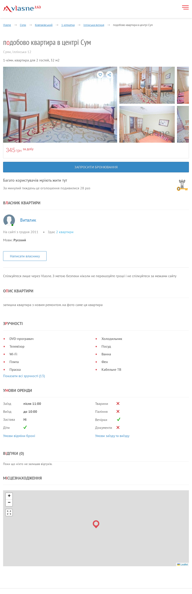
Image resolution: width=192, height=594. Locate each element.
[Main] (22, 9)
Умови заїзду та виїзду (112, 436)
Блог (67, 588)
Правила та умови (16, 584)
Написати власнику (25, 256)
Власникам (97, 578)
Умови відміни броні (19, 436)
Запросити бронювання (96, 167)
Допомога (97, 583)
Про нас (69, 578)
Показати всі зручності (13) (24, 376)
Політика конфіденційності (23, 590)
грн (19, 150)
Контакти (96, 588)
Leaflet (182, 540)
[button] (96, 500)
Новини (69, 583)
